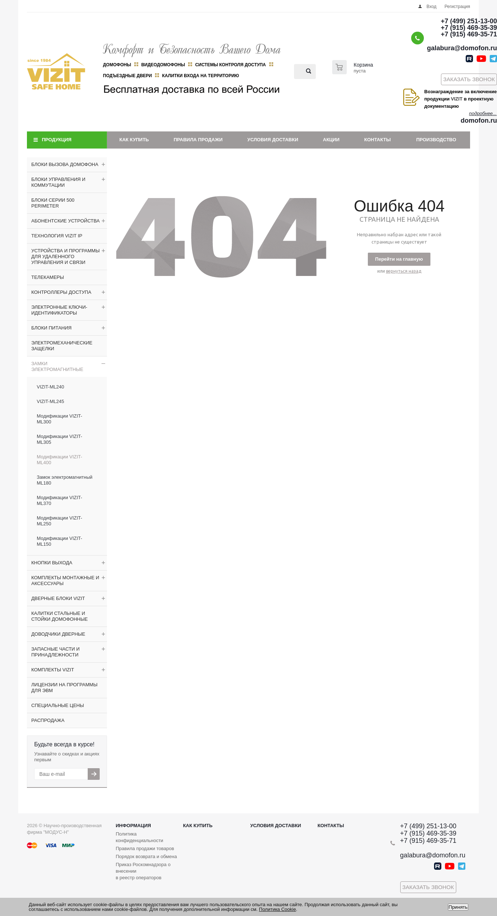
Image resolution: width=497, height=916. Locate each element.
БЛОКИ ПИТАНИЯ (51, 328)
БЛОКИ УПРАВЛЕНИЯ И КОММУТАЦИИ (58, 182)
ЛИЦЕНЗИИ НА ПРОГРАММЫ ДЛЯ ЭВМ (64, 687)
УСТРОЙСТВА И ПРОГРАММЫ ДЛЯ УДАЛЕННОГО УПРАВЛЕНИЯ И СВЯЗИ (65, 256)
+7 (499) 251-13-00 (469, 21)
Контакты (377, 139)
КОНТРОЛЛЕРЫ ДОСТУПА (61, 292)
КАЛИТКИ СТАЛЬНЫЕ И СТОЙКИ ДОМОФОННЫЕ (59, 616)
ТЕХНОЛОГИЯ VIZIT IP (56, 235)
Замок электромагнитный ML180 (64, 480)
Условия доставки (272, 139)
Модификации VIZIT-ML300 (59, 419)
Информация (133, 825)
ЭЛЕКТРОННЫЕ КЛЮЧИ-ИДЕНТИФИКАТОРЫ (59, 310)
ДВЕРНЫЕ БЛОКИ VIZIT (58, 598)
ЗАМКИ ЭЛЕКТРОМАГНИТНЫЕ (57, 366)
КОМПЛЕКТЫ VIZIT (52, 669)
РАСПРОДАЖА (47, 720)
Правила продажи (198, 139)
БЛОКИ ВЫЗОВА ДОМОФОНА (64, 164)
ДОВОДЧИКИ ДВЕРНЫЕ (58, 634)
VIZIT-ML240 (50, 387)
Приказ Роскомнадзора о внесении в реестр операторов (143, 871)
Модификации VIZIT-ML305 (59, 439)
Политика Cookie (277, 909)
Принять (458, 907)
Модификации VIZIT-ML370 (59, 500)
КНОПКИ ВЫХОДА (51, 562)
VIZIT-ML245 (50, 401)
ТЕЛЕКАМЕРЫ (47, 277)
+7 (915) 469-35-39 (469, 27)
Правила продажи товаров (145, 848)
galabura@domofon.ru (462, 48)
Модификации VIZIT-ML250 (59, 520)
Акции (331, 139)
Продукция (56, 139)
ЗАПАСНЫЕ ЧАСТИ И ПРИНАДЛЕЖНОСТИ (55, 652)
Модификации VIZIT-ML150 (59, 541)
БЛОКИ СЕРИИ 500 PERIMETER (52, 203)
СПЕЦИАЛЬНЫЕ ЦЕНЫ (57, 705)
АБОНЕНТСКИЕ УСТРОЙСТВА (65, 221)
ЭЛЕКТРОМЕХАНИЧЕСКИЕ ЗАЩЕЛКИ (61, 345)
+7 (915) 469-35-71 (469, 34)
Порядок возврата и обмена (146, 856)
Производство (436, 139)
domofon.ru (479, 120)
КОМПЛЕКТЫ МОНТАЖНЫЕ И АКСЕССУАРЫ (65, 580)
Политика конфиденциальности (139, 837)
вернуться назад (403, 271)
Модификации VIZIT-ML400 (59, 459)
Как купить (134, 139)
